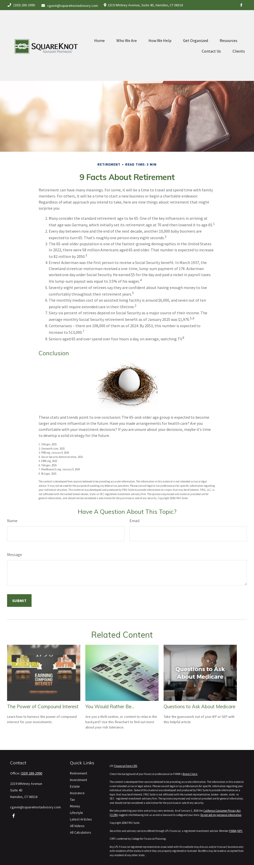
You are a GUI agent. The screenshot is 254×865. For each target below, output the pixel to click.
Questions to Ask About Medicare (199, 706)
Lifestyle (76, 812)
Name (12, 520)
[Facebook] (241, 5)
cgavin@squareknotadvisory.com (69, 5)
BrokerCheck (190, 774)
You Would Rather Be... (109, 706)
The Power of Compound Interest (43, 706)
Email (135, 520)
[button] (99, 26)
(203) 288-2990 (21, 5)
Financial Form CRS (125, 766)
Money (75, 806)
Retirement (78, 773)
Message (14, 554)
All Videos (77, 826)
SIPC (240, 831)
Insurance (77, 793)
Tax (72, 799)
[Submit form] (19, 600)
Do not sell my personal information (220, 815)
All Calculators (80, 832)
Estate (75, 786)
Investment (78, 780)
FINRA (232, 831)
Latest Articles (81, 819)
